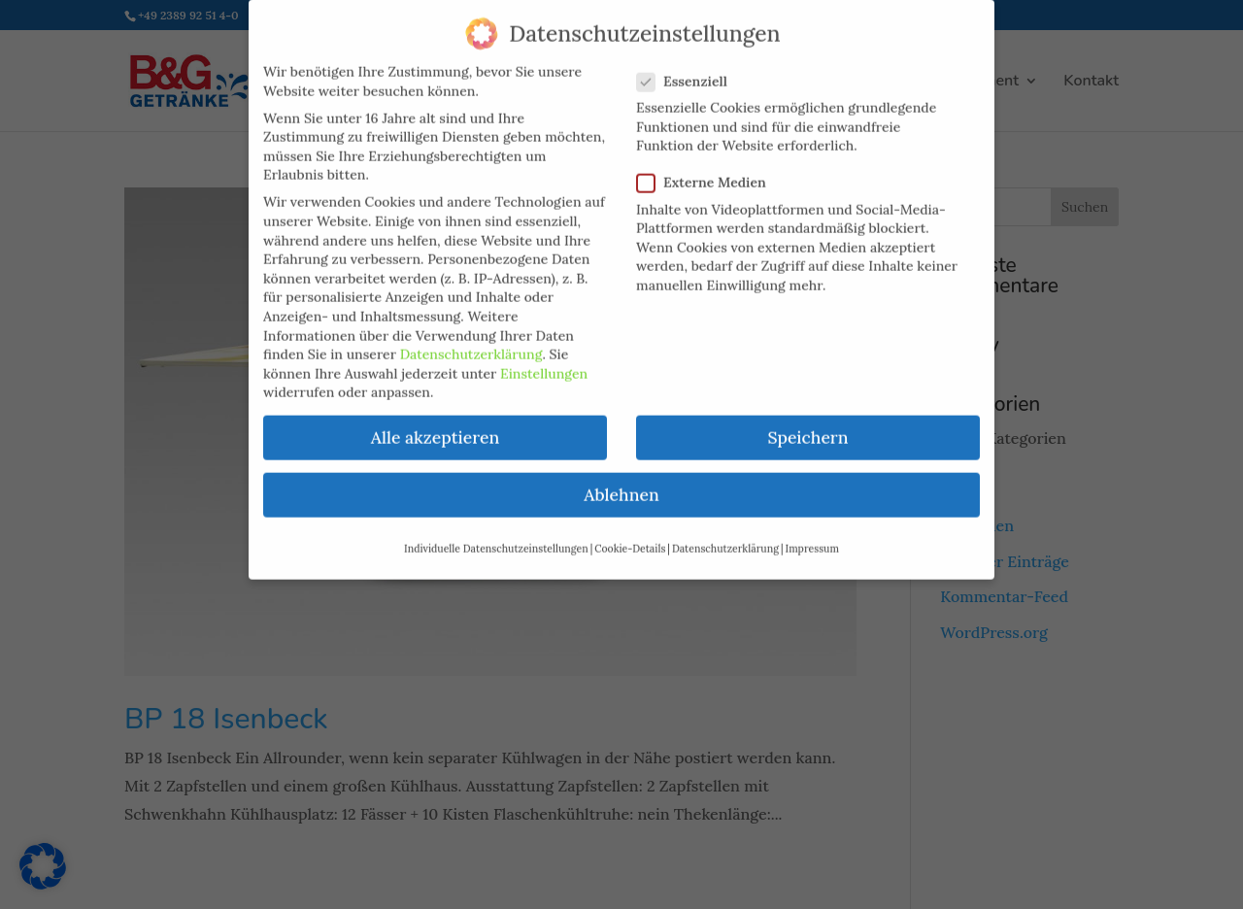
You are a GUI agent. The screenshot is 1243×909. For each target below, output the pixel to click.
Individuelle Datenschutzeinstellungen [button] (496, 534)
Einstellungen (544, 359)
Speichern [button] (807, 424)
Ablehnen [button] (621, 481)
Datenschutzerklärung (471, 341)
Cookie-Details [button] (629, 534)
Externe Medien (709, 169)
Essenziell (690, 67)
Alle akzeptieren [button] (435, 424)
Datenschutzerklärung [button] (725, 534)
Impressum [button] (812, 534)
